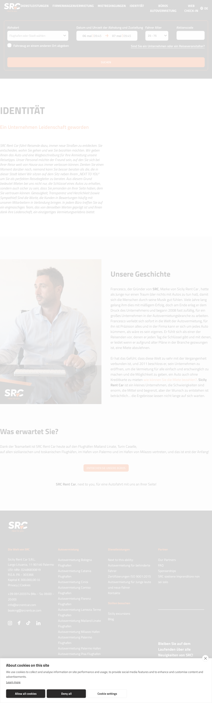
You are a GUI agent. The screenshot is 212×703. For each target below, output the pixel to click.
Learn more (13, 682)
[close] (205, 658)
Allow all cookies (26, 693)
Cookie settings (107, 693)
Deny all (66, 693)
